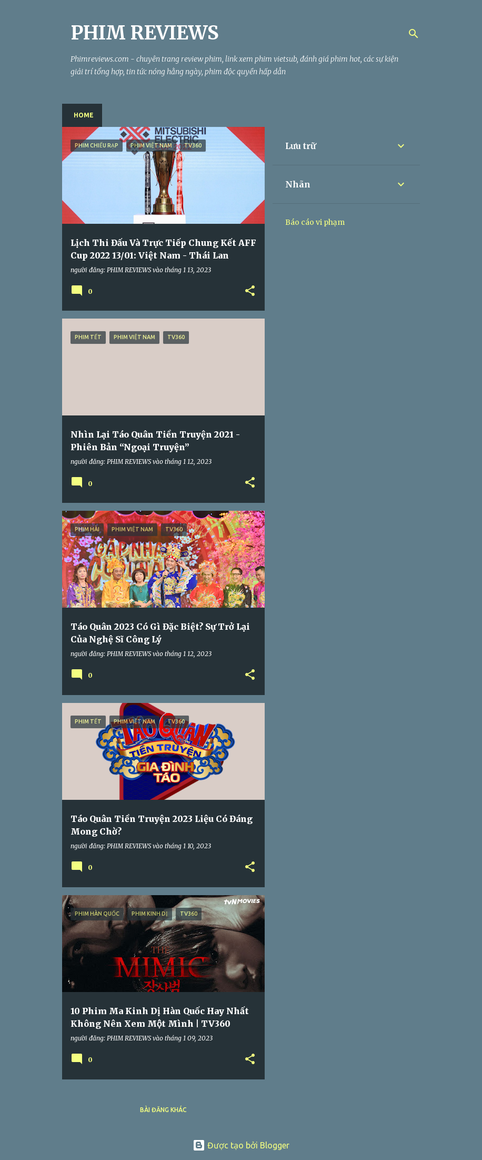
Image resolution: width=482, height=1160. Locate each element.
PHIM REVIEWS (145, 33)
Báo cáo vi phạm (315, 222)
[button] (250, 291)
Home (84, 115)
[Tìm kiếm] (413, 33)
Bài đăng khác (163, 1109)
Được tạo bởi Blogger (241, 1145)
